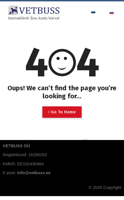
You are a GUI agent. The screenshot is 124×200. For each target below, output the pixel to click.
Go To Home (62, 111)
